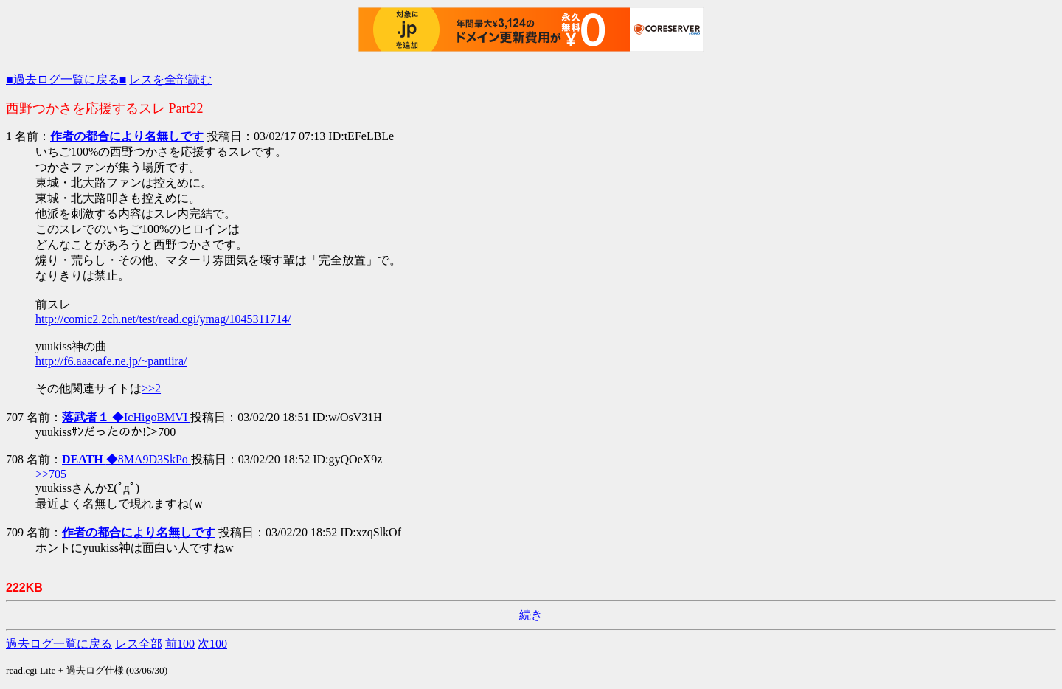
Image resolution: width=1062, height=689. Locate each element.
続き (531, 615)
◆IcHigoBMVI (126, 417)
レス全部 (138, 643)
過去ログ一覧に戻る (59, 643)
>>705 (50, 474)
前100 (180, 643)
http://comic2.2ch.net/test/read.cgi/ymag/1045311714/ (163, 319)
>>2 (151, 388)
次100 (212, 643)
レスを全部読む (170, 79)
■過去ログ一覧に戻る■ (66, 79)
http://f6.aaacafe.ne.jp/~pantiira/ (111, 361)
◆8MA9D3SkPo (126, 459)
